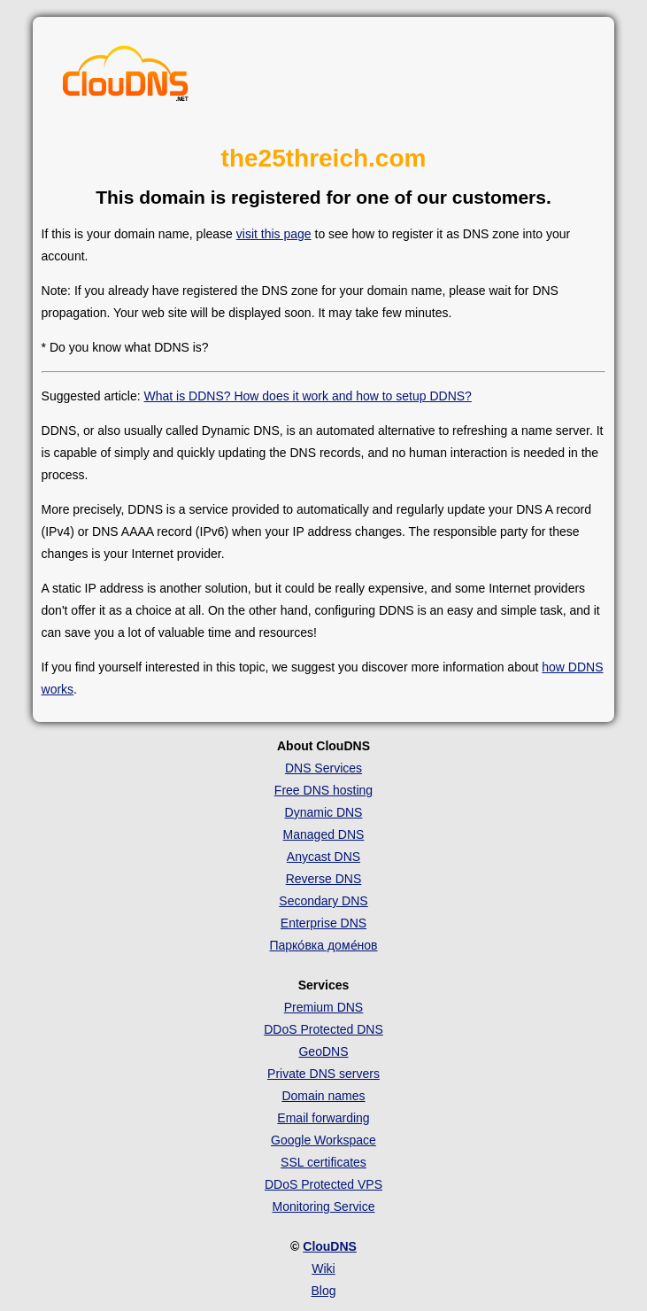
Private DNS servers (323, 1074)
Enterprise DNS (323, 923)
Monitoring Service (324, 1206)
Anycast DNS (323, 856)
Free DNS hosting (323, 790)
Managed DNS (324, 834)
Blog (323, 1291)
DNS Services (323, 768)
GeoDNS (323, 1051)
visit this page (274, 234)
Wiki (323, 1268)
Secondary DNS (323, 901)
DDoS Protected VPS (323, 1184)
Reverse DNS (324, 879)
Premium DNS (323, 1007)
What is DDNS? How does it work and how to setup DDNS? (308, 396)
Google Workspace (323, 1140)
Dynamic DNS (324, 812)
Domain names (323, 1096)
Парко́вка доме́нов (323, 945)
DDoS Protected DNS (323, 1029)
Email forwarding (323, 1118)
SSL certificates (323, 1162)
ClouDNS (330, 1246)
